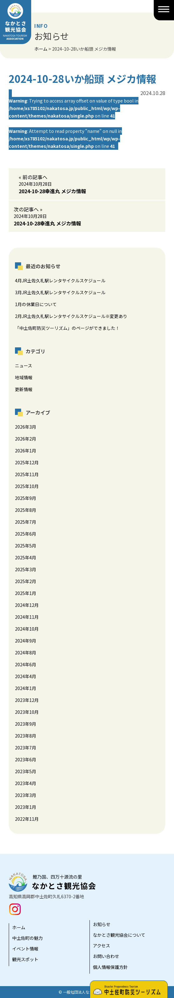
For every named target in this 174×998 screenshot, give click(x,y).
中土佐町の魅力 (27, 938)
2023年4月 (25, 783)
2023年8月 (25, 736)
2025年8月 (25, 510)
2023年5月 (25, 771)
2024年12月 (27, 605)
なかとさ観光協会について (119, 935)
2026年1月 (25, 450)
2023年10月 (27, 712)
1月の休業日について (36, 304)
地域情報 (23, 377)
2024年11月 (27, 617)
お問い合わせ (106, 956)
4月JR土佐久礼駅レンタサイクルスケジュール (60, 280)
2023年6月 (25, 759)
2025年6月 (25, 534)
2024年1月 (25, 688)
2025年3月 (25, 569)
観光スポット (25, 959)
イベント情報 (25, 948)
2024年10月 (27, 629)
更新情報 (23, 389)
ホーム (18, 927)
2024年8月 (25, 652)
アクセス (101, 945)
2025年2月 (25, 581)
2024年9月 (25, 641)
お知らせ (101, 924)
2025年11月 (27, 474)
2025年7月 (25, 522)
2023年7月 (25, 747)
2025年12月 (27, 462)
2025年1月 (25, 593)
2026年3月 (25, 427)
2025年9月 (25, 498)
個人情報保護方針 (110, 967)
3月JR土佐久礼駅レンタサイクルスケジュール (60, 292)
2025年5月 (25, 545)
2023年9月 (25, 724)
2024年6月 (25, 664)
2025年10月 (27, 486)
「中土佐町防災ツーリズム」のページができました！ (67, 328)
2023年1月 (25, 807)
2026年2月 (25, 439)
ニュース (23, 365)
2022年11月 (27, 819)
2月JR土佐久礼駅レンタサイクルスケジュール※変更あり (71, 316)
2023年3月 (25, 795)
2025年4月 (25, 557)
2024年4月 (25, 676)
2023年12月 (27, 700)
